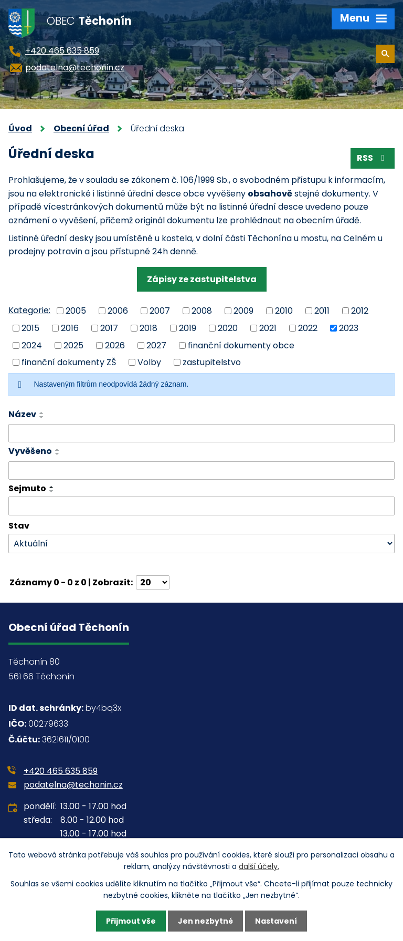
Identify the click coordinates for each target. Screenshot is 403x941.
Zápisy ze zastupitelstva (202, 279)
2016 (70, 328)
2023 (348, 328)
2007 (160, 311)
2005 (76, 311)
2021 (268, 328)
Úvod (20, 128)
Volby (149, 362)
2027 (156, 345)
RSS (372, 158)
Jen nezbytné (205, 921)
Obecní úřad (81, 128)
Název (22, 414)
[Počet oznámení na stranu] (152, 582)
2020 (228, 328)
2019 (187, 328)
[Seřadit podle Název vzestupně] (42, 413)
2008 (202, 311)
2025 (73, 345)
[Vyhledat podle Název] (201, 433)
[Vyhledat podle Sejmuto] (201, 506)
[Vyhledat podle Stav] (201, 543)
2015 (30, 328)
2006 (118, 311)
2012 (359, 311)
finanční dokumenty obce (241, 345)
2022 (307, 328)
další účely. (259, 866)
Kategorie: (29, 310)
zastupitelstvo (212, 362)
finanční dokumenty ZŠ (69, 362)
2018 (148, 328)
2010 (284, 311)
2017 (109, 328)
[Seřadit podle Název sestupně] (42, 417)
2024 (32, 345)
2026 (115, 345)
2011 (322, 311)
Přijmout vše (131, 921)
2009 (243, 311)
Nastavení (276, 921)
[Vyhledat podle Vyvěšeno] (201, 470)
